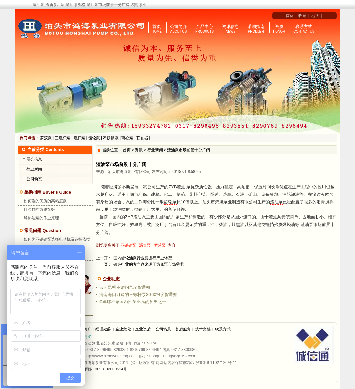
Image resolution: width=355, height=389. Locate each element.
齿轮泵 (94, 138)
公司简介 (178, 26)
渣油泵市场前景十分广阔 (188, 150)
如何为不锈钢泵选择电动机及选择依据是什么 (57, 243)
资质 (279, 26)
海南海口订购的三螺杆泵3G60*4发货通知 (138, 294)
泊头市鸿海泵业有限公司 (129, 171)
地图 (315, 15)
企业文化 (123, 329)
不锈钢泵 (111, 138)
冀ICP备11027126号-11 (216, 362)
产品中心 (204, 26)
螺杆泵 (79, 138)
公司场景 (163, 329)
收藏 (302, 15)
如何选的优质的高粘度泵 (45, 201)
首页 (288, 15)
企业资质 (143, 329)
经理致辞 (103, 329)
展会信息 (34, 159)
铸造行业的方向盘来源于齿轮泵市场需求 (148, 264)
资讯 (139, 150)
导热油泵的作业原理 (41, 218)
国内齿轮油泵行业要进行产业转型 (142, 258)
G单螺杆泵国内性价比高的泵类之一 (132, 301)
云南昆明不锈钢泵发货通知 (124, 287)
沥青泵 (145, 245)
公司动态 (34, 179)
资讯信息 (230, 26)
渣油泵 (276, 201)
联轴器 (142, 138)
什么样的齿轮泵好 (39, 209)
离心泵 (127, 138)
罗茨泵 (46, 138)
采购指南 (256, 26)
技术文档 (203, 329)
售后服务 (183, 329)
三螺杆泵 (62, 138)
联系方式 (303, 26)
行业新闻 (155, 150)
